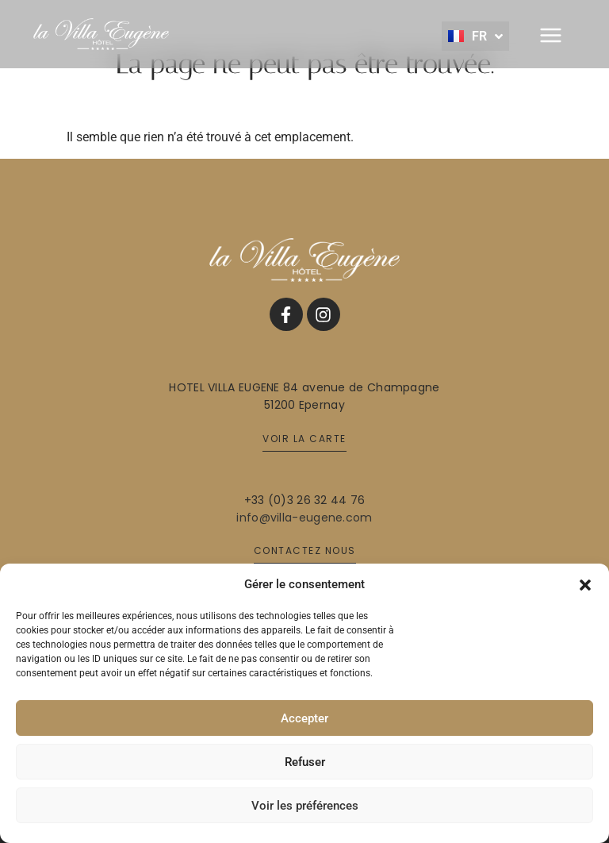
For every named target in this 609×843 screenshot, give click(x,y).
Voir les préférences (304, 806)
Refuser (305, 762)
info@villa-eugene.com (304, 517)
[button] (585, 584)
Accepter (304, 718)
